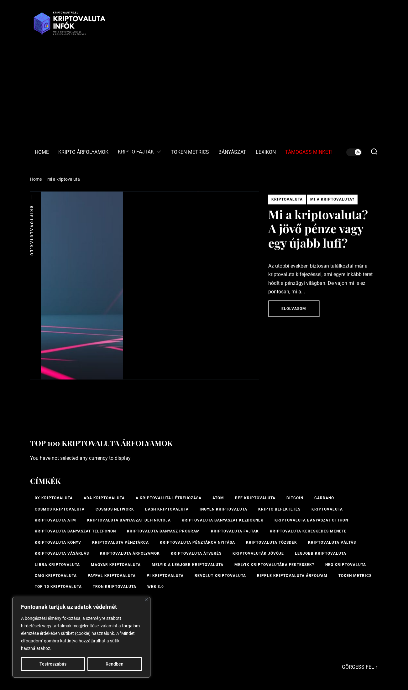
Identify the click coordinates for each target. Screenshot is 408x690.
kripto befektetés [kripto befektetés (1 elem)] (279, 509)
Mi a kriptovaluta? (332, 201)
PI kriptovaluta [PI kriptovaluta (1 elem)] (165, 575)
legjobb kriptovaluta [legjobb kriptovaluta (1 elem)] (320, 553)
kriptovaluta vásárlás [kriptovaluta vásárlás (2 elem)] (62, 553)
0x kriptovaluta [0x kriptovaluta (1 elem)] (54, 498)
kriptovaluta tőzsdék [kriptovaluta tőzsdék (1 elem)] (271, 542)
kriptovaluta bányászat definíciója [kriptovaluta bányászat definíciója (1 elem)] (129, 520)
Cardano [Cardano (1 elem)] (324, 498)
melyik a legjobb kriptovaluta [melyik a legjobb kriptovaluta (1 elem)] (187, 565)
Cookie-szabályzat (70, 648)
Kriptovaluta (287, 201)
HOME (42, 152)
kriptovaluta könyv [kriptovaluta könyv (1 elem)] (58, 542)
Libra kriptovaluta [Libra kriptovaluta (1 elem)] (57, 565)
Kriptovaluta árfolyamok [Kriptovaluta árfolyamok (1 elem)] (130, 553)
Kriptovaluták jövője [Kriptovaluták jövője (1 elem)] (258, 553)
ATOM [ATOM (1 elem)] (218, 498)
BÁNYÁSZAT (232, 152)
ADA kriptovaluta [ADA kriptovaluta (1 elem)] (104, 498)
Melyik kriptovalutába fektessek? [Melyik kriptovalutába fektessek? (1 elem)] (274, 565)
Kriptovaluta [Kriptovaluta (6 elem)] (327, 509)
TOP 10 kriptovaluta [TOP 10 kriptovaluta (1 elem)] (58, 586)
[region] (81, 637)
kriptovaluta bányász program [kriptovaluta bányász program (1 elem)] (163, 531)
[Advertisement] (204, 94)
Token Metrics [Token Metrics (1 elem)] (355, 575)
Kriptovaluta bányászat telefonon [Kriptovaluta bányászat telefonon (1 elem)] (75, 531)
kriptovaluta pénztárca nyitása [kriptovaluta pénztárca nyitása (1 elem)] (197, 542)
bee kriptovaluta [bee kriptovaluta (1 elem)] (255, 498)
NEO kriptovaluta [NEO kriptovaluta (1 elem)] (345, 565)
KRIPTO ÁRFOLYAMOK (83, 152)
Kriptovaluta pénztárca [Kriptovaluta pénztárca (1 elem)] (120, 542)
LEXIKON (266, 152)
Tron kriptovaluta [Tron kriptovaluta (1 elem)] (114, 586)
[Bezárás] (146, 599)
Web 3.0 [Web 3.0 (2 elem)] (155, 586)
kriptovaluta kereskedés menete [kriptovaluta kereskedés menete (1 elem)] (308, 531)
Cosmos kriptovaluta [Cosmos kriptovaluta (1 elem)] (60, 509)
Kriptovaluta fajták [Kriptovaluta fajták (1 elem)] (235, 531)
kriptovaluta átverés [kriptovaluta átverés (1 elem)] (196, 553)
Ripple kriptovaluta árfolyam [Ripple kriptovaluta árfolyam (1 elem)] (292, 575)
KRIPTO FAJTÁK (139, 152)
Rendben (114, 664)
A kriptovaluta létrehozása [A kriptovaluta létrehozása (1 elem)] (168, 498)
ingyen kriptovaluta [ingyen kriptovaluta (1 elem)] (223, 509)
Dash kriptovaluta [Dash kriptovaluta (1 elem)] (167, 509)
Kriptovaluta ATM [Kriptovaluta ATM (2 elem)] (55, 520)
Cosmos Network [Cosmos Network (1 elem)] (115, 509)
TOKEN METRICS (190, 152)
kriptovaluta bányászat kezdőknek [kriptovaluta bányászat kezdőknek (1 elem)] (223, 520)
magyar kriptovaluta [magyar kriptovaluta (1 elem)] (116, 565)
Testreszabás (52, 664)
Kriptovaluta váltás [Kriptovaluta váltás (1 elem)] (332, 542)
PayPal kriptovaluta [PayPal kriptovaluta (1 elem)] (112, 575)
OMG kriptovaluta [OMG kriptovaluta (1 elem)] (56, 575)
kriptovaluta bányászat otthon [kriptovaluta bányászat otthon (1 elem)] (311, 520)
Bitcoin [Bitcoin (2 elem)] (294, 498)
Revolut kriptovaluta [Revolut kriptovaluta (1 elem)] (220, 575)
